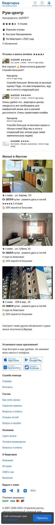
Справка (7, 381)
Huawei (12, 367)
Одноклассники (18, 490)
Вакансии (7, 478)
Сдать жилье (9, 436)
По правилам (11, 518)
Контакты (7, 387)
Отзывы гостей (10, 417)
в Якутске (26, 329)
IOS (12, 360)
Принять (42, 518)
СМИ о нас (8, 472)
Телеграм (11, 490)
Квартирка (12, 4)
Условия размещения (14, 442)
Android (33, 360)
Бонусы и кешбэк (11, 423)
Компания (7, 460)
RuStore (32, 367)
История (6, 466)
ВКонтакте (4, 490)
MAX (33, 490)
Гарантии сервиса (12, 405)
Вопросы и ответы (12, 411)
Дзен (25, 490)
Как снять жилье (11, 400)
